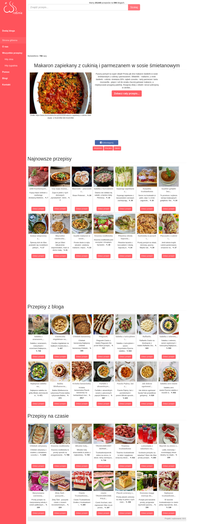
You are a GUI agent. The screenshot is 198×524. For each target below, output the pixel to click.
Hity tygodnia (9, 65)
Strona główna (9, 40)
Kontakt (6, 84)
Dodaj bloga (8, 31)
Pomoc (5, 72)
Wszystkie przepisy (12, 53)
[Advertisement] (107, 32)
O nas (5, 46)
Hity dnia (7, 59)
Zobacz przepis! (38, 209)
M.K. (184, 518)
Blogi (5, 78)
